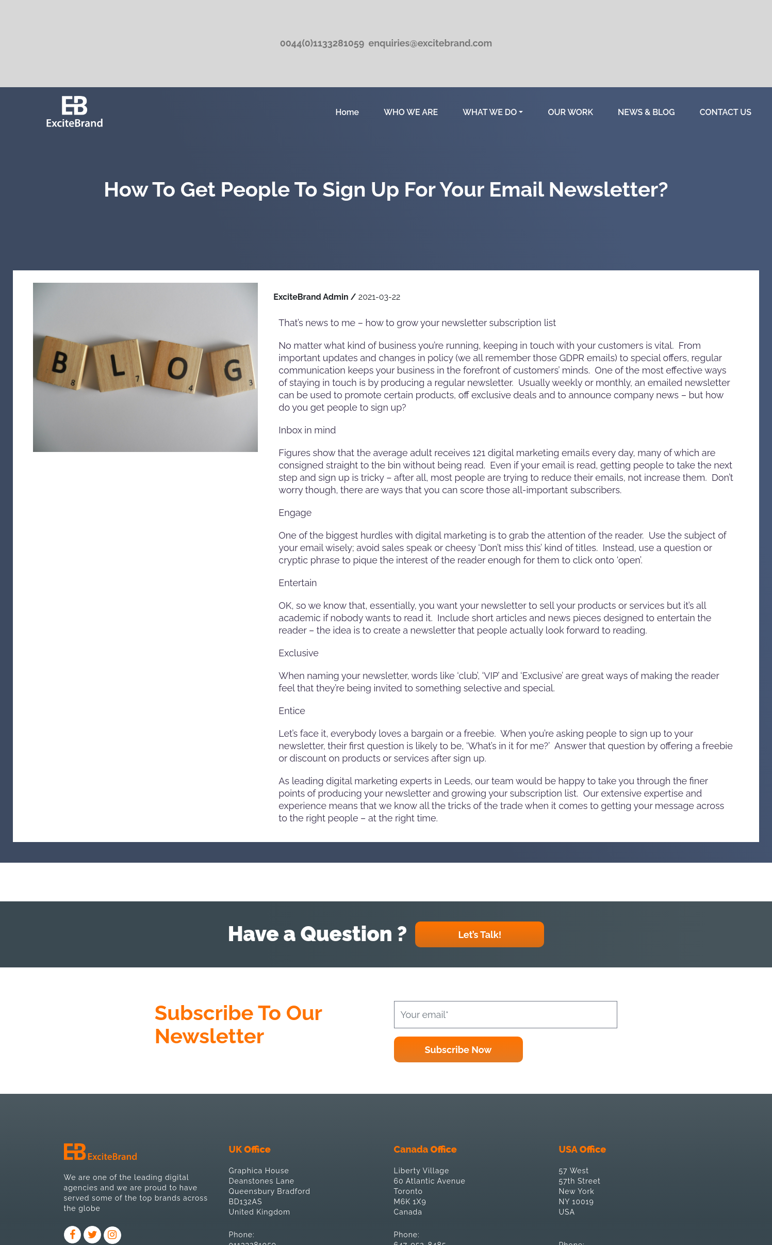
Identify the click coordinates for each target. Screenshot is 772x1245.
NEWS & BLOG (646, 112)
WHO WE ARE (411, 112)
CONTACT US (725, 112)
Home (349, 111)
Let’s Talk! (479, 934)
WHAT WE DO (490, 112)
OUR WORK (570, 112)
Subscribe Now (458, 1049)
